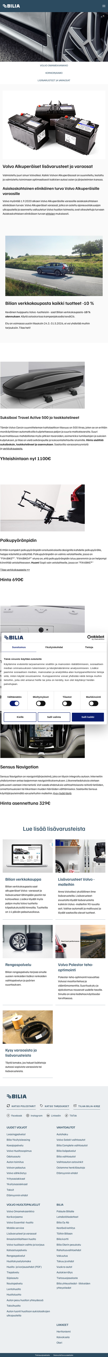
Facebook (14, 1115)
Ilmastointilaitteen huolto (21, 1239)
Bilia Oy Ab (63, 1222)
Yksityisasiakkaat (17, 1184)
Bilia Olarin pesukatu (69, 1244)
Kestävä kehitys (66, 1228)
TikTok (71, 1115)
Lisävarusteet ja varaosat (54, 80)
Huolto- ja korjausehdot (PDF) (24, 1266)
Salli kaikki (87, 717)
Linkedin (53, 1115)
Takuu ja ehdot (65, 1261)
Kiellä (20, 717)
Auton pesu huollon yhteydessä (25, 1300)
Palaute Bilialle (65, 1211)
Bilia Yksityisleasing (18, 1139)
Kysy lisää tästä (62, 793)
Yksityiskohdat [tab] (54, 647)
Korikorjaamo (54, 72)
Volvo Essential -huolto (20, 1222)
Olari (59, 1342)
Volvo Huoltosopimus (19, 1150)
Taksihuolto (14, 1305)
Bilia (60, 1204)
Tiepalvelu (13, 1272)
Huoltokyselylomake (19, 1261)
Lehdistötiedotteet (67, 1216)
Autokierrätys (65, 1272)
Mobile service (15, 1228)
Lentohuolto (14, 1289)
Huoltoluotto (14, 1294)
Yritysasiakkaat (16, 1178)
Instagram (34, 1115)
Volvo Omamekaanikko (54, 65)
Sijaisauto (12, 1278)
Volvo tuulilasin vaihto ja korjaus (25, 1244)
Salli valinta (54, 717)
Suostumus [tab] (19, 647)
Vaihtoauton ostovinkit (70, 1162)
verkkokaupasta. (13, 448)
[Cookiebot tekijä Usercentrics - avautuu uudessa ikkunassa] (89, 637)
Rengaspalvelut (16, 1255)
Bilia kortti (63, 1239)
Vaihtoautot (66, 1127)
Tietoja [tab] (89, 647)
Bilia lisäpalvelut (66, 1150)
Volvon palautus (16, 1167)
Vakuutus (62, 1255)
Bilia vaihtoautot (66, 1156)
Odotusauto (13, 1156)
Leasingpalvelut (16, 1134)
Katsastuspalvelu (17, 1250)
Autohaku (62, 1134)
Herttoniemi (64, 1331)
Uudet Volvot (17, 1127)
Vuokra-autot (64, 1266)
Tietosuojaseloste (67, 1278)
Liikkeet (62, 1325)
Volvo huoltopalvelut (23, 1204)
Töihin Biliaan (64, 1233)
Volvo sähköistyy (17, 1173)
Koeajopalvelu (15, 1145)
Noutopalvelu (15, 1283)
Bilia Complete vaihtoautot (72, 1145)
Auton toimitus (15, 1162)
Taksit (10, 1189)
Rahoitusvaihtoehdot (69, 1250)
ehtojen (50, 213)
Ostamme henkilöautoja (71, 1167)
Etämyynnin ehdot (17, 1195)
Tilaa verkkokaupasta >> (15, 569)
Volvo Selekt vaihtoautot (71, 1139)
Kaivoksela (63, 1337)
